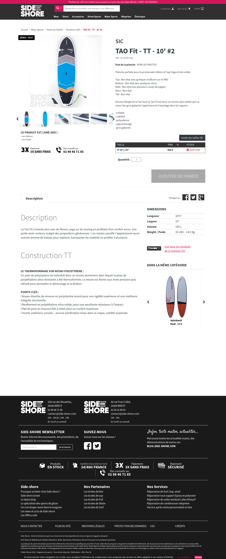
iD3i (83, 552)
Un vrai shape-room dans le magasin (41, 507)
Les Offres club (29, 515)
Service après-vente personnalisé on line (169, 507)
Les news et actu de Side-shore (38, 511)
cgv (152, 526)
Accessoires (78, 16)
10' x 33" (124, 149)
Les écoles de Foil (93, 499)
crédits (180, 526)
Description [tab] (34, 198)
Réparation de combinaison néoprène (168, 503)
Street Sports (94, 16)
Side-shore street (30, 495)
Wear (56, 16)
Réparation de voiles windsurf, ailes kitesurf (171, 499)
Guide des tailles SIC (192, 137)
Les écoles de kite (93, 491)
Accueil (24, 29)
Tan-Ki (88, 552)
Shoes (65, 16)
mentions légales (93, 526)
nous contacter (31, 526)
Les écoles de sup (93, 495)
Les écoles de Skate (94, 503)
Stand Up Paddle (55, 29)
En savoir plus (184, 557)
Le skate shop (28, 499)
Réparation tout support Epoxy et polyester (171, 495)
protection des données (130, 526)
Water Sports (111, 16)
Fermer (198, 557)
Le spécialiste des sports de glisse (39, 503)
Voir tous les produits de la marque (177, 249)
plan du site (63, 526)
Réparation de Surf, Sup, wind (163, 491)
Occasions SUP (73, 29)
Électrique (140, 16)
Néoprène (126, 16)
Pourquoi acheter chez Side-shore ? (40, 491)
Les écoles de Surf (94, 507)
